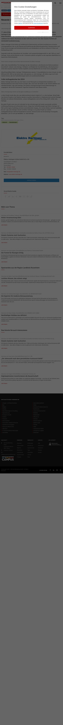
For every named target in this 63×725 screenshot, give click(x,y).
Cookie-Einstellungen (38, 23)
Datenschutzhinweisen (28, 21)
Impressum (39, 32)
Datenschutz (46, 32)
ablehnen (20, 23)
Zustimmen (31, 28)
